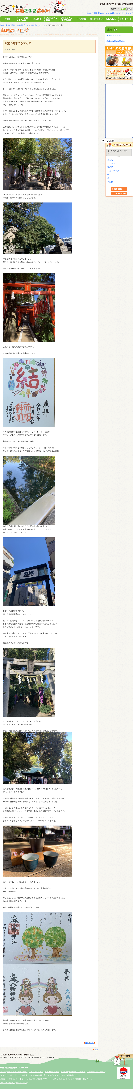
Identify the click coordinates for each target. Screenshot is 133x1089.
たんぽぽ (111, 163)
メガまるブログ (60, 1075)
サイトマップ (127, 13)
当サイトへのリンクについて (56, 1079)
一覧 (96, 1049)
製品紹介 (64, 1072)
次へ (92, 1043)
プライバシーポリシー (18, 1079)
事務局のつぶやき (38, 25)
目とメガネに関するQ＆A (17, 1072)
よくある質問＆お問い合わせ (80, 1079)
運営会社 (3, 1079)
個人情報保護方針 (35, 1079)
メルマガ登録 (91, 13)
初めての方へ (103, 13)
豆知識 (3, 1072)
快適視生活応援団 (7, 25)
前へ (87, 1043)
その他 (110, 182)
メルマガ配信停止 (7, 1083)
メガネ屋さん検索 (36, 1072)
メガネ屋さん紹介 (52, 1072)
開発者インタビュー (77, 1072)
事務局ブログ (22, 25)
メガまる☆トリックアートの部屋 (13, 1075)
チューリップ (113, 171)
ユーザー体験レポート (96, 1072)
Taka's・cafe (34, 1075)
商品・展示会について (116, 41)
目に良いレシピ (46, 1075)
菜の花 (110, 167)
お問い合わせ (115, 13)
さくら (110, 160)
